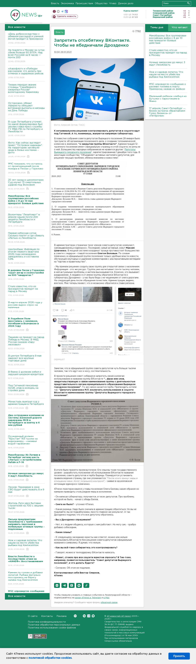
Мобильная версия (54, 11)
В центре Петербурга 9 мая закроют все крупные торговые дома (26, 360)
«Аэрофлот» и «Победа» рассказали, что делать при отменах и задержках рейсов (26, 73)
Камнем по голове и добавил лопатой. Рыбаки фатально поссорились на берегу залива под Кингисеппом (26, 578)
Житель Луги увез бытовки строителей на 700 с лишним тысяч (26, 507)
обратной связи (109, 602)
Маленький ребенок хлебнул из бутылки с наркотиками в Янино (168, 98)
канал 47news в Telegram (88, 598)
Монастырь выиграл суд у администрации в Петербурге (26, 405)
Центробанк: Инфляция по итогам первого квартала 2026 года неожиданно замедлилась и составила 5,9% (26, 256)
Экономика (67, 3)
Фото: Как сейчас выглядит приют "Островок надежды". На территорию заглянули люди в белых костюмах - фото (26, 150)
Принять (179, 656)
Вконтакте (75, 615)
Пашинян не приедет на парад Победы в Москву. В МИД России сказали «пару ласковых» (26, 343)
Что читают (180, 27)
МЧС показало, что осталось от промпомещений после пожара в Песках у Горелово (26, 168)
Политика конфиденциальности (47, 622)
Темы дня (156, 27)
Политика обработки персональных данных (54, 625)
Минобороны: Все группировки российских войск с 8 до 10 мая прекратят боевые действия (167, 39)
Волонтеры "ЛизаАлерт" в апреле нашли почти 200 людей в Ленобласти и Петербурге (26, 220)
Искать (188, 3)
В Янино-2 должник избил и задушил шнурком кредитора (26, 375)
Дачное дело (125, 3)
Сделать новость (66, 16)
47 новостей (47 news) (119, 616)
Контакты (47, 616)
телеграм (62, 11)
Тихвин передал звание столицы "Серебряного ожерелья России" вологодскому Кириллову (26, 90)
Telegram (88, 615)
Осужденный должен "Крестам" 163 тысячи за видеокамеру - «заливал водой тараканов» (26, 442)
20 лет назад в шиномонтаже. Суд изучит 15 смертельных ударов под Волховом (26, 184)
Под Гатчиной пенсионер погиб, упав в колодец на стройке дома (26, 390)
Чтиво (112, 3)
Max (93, 615)
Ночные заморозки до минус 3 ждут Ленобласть (167, 63)
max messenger (66, 11)
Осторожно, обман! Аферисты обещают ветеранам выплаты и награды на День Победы (26, 109)
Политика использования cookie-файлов (52, 628)
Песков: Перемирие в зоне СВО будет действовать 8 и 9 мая (26, 491)
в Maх (106, 598)
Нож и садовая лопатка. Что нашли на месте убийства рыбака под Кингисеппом (26, 545)
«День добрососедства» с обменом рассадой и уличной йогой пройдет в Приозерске (26, 38)
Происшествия (84, 3)
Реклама (61, 616)
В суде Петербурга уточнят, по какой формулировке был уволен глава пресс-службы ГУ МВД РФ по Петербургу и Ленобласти (26, 129)
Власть (55, 3)
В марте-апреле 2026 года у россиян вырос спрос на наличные (26, 307)
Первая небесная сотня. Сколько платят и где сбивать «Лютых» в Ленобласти (26, 237)
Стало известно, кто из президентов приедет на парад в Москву (26, 291)
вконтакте (58, 11)
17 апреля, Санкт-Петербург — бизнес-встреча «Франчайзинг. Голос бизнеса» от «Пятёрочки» (167, 112)
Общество (101, 3)
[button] (57, 585)
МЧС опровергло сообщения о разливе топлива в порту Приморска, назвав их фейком (167, 86)
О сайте (33, 616)
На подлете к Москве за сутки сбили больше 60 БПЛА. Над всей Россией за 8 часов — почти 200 (26, 56)
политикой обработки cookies (50, 658)
